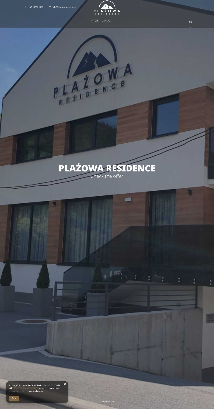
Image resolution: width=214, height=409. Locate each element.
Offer (100, 20)
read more (107, 401)
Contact (112, 20)
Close (14, 398)
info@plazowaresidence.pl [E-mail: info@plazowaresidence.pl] (64, 7)
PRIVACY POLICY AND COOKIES (25, 388)
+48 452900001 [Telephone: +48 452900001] (36, 7)
